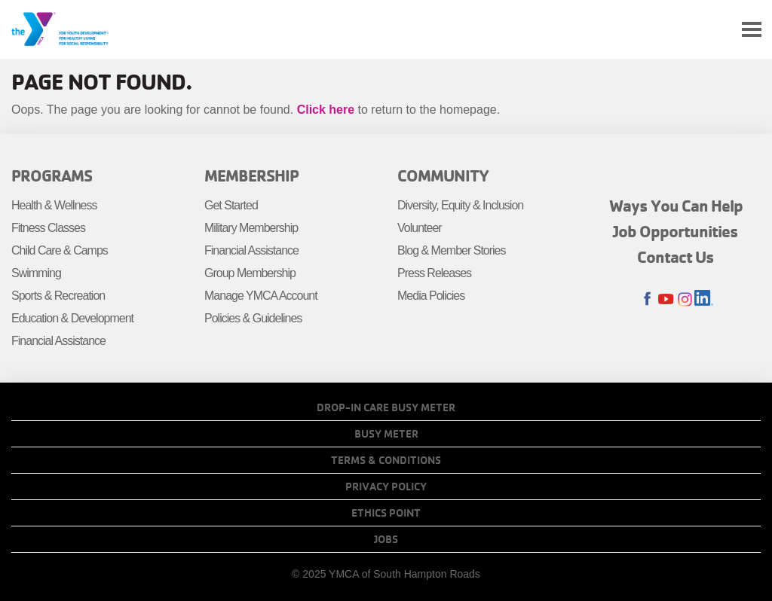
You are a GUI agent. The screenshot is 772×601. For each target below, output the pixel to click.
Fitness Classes (48, 227)
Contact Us (675, 256)
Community (443, 175)
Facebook (647, 299)
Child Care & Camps (59, 250)
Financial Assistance (58, 340)
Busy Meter (386, 434)
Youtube (666, 299)
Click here (325, 109)
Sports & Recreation (58, 295)
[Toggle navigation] (751, 30)
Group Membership (250, 273)
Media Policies (430, 295)
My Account (716, 29)
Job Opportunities (675, 231)
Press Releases (434, 273)
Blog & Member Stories (451, 250)
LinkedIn (703, 299)
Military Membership (251, 227)
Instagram (685, 299)
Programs (51, 175)
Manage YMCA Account (260, 295)
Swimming (36, 273)
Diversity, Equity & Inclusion (460, 205)
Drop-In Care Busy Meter (386, 407)
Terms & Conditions (386, 460)
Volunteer (419, 227)
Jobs (386, 539)
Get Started (231, 205)
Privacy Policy (386, 486)
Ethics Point (386, 513)
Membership (251, 175)
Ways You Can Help (676, 205)
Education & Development (72, 318)
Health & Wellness (53, 205)
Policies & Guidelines (253, 318)
